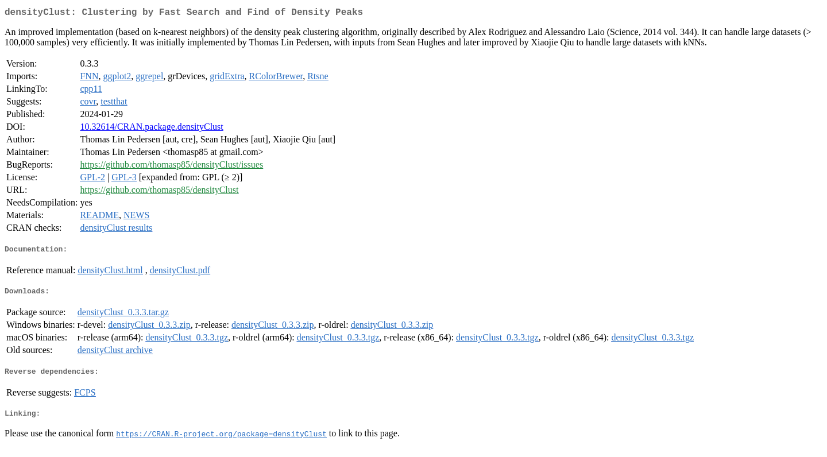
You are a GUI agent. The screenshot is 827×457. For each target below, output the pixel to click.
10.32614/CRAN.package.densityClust (151, 129)
